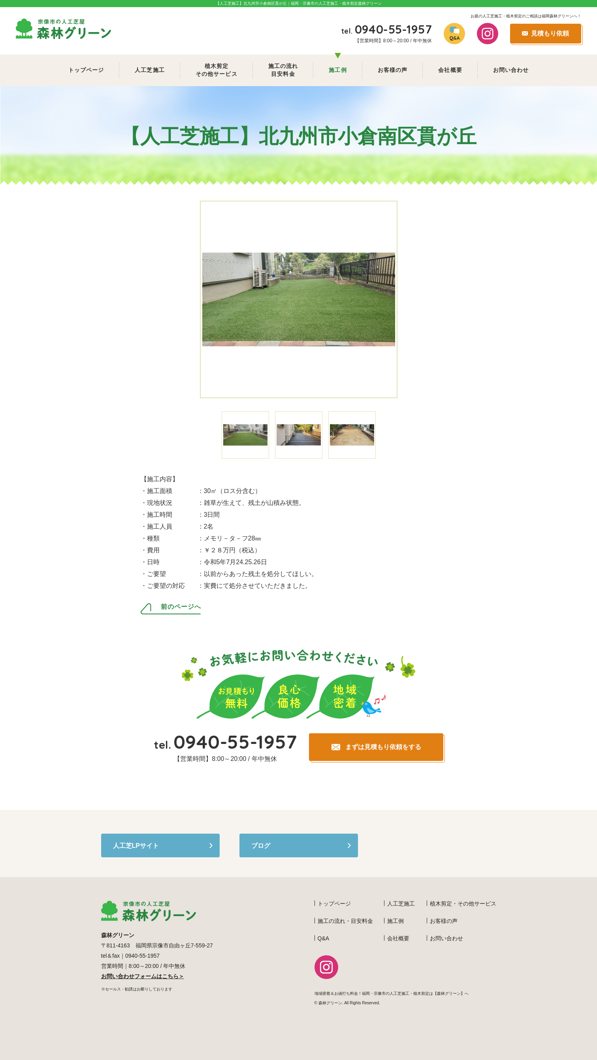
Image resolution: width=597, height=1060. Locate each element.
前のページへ (181, 607)
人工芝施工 (150, 70)
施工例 (338, 70)
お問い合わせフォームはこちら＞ (142, 976)
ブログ (260, 845)
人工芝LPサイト (136, 845)
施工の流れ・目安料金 (345, 921)
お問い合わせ (511, 70)
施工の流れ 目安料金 (283, 70)
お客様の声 (393, 70)
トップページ (86, 70)
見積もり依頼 (550, 33)
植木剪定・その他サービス (463, 903)
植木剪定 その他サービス (216, 70)
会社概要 (450, 70)
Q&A (324, 938)
